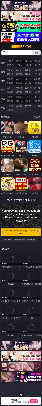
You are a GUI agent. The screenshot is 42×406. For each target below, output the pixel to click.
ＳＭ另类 (37, 74)
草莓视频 (19, 106)
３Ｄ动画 (37, 70)
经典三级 (19, 83)
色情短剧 (10, 110)
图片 (3, 89)
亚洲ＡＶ (10, 70)
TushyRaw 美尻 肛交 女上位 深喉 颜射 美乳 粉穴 (19, 239)
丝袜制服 (19, 74)
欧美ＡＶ (28, 70)
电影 (3, 80)
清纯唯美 (19, 92)
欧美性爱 (37, 79)
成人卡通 (28, 79)
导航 (3, 107)
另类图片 (37, 92)
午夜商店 (10, 106)
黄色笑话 (28, 101)
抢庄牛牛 (37, 65)
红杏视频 (37, 106)
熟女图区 (28, 92)
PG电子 (10, 61)
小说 (3, 98)
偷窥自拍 (10, 88)
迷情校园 (10, 101)
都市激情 (10, 97)
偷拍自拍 (19, 79)
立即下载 (34, 401)
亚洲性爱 (10, 79)
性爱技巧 (37, 101)
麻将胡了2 (10, 65)
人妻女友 (28, 97)
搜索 (36, 53)
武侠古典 (37, 97)
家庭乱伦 (19, 97)
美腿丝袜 (10, 92)
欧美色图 (28, 88)
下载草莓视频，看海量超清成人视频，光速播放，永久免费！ (21, 232)
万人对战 (28, 61)
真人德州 (19, 61)
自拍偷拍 (19, 70)
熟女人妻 (10, 74)
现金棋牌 (28, 65)
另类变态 (37, 83)
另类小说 (19, 101)
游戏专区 (37, 61)
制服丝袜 (10, 83)
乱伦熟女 (28, 83)
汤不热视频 (28, 106)
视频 (3, 71)
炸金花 (19, 65)
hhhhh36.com (21, 47)
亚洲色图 (19, 88)
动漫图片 (37, 88)
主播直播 (28, 74)
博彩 (3, 62)
